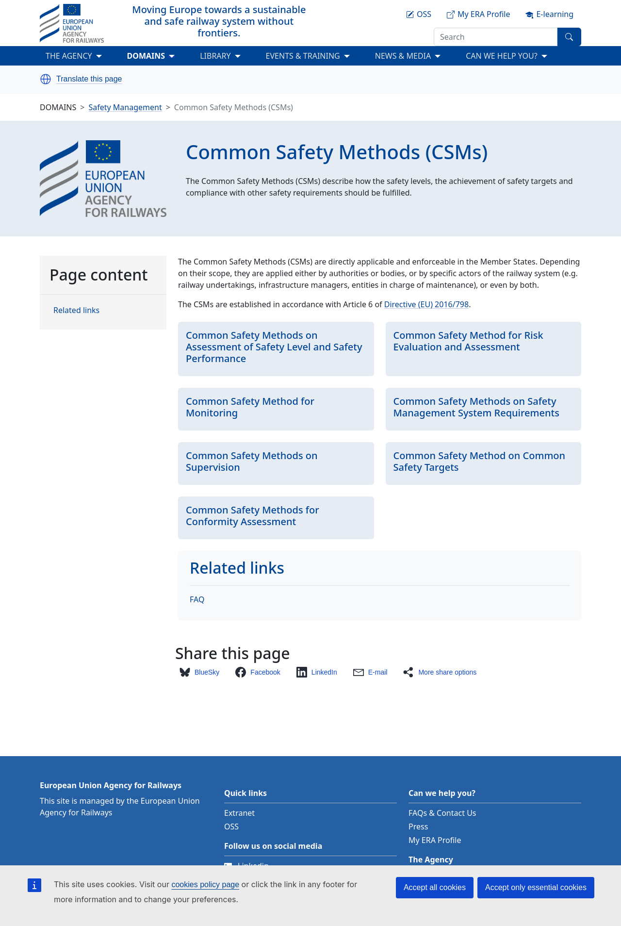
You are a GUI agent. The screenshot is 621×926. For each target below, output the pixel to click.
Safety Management (125, 107)
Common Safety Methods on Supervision (252, 461)
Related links (76, 310)
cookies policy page (205, 884)
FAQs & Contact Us (442, 813)
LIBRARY (215, 55)
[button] (45, 79)
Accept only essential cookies (536, 887)
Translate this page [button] (89, 79)
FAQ (197, 599)
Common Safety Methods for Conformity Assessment (252, 515)
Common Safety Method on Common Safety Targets (479, 461)
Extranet (239, 813)
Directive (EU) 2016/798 (426, 304)
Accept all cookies (435, 887)
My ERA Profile (435, 840)
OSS (231, 826)
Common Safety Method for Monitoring (250, 407)
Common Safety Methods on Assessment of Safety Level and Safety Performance (274, 347)
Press (418, 826)
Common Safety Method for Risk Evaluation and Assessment (468, 341)
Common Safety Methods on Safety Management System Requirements (476, 407)
